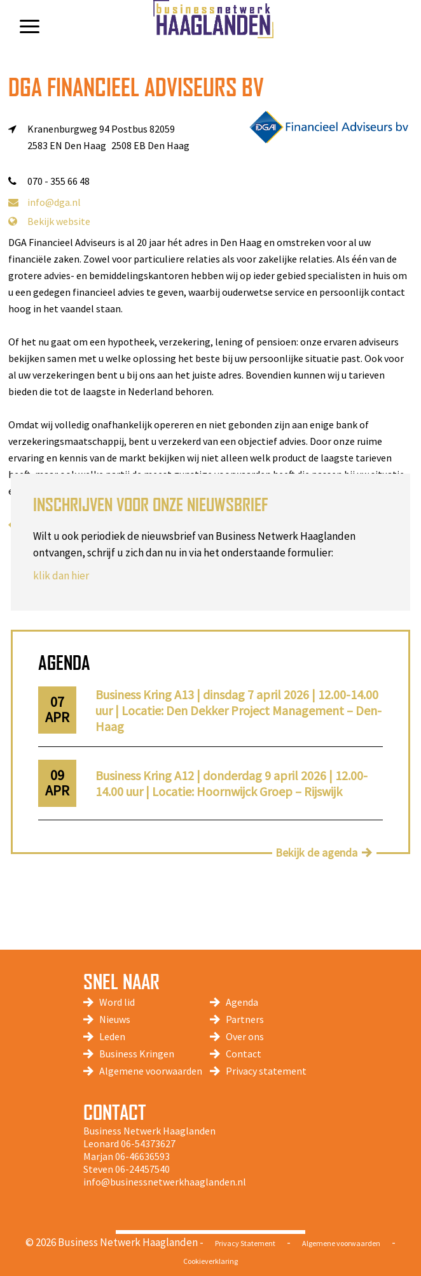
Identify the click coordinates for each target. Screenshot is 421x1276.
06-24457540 (142, 1169)
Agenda (242, 1002)
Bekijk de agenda (316, 852)
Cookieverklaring (210, 1261)
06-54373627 (148, 1143)
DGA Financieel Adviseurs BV (136, 87)
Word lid (117, 1002)
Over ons (245, 1036)
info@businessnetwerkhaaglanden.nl (164, 1181)
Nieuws (114, 1019)
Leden (112, 1036)
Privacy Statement (245, 1243)
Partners (245, 1019)
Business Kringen (136, 1053)
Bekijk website (49, 221)
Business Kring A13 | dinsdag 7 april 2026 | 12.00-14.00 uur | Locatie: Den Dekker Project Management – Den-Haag (238, 710)
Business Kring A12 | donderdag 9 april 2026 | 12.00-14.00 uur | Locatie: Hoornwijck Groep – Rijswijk (231, 783)
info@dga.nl (44, 202)
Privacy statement (266, 1070)
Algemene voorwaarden (150, 1070)
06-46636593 (142, 1156)
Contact (243, 1053)
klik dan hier (61, 576)
